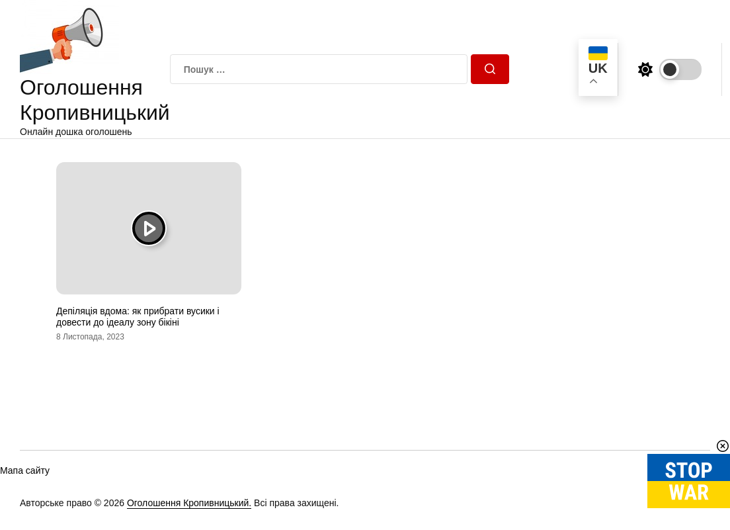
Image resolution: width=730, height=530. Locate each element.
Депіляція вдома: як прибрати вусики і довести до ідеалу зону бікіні (138, 317)
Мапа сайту (25, 470)
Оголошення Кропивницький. (189, 503)
